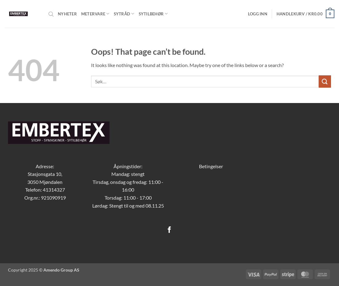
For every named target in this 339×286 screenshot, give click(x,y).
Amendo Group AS (61, 269)
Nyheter (67, 13)
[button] (257, 14)
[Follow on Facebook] (169, 230)
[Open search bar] (51, 13)
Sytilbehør (153, 14)
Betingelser (211, 166)
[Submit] (325, 81)
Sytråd (124, 14)
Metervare (95, 14)
